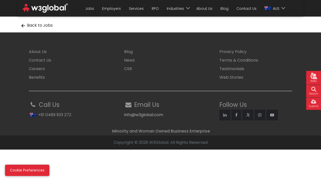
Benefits (37, 77)
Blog (224, 8)
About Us (204, 8)
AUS (272, 8)
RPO (155, 8)
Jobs (89, 8)
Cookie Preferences (27, 170)
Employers (111, 8)
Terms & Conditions (238, 60)
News (129, 60)
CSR (128, 69)
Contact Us (246, 8)
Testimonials (231, 69)
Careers (37, 69)
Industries (175, 8)
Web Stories (231, 77)
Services (136, 8)
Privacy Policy (233, 52)
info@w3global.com (143, 115)
